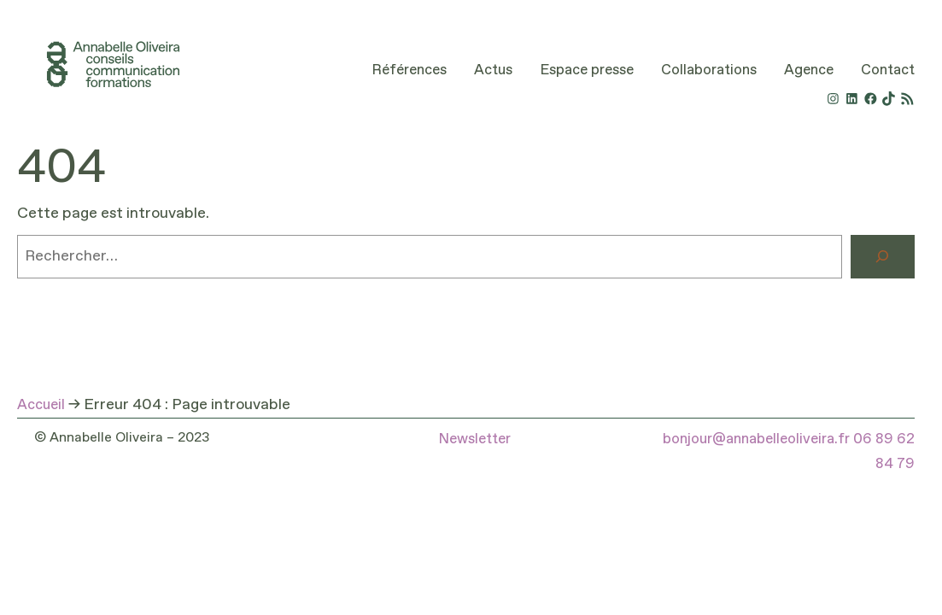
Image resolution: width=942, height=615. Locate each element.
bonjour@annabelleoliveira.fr (756, 439)
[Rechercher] (883, 257)
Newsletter (474, 439)
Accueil (41, 405)
